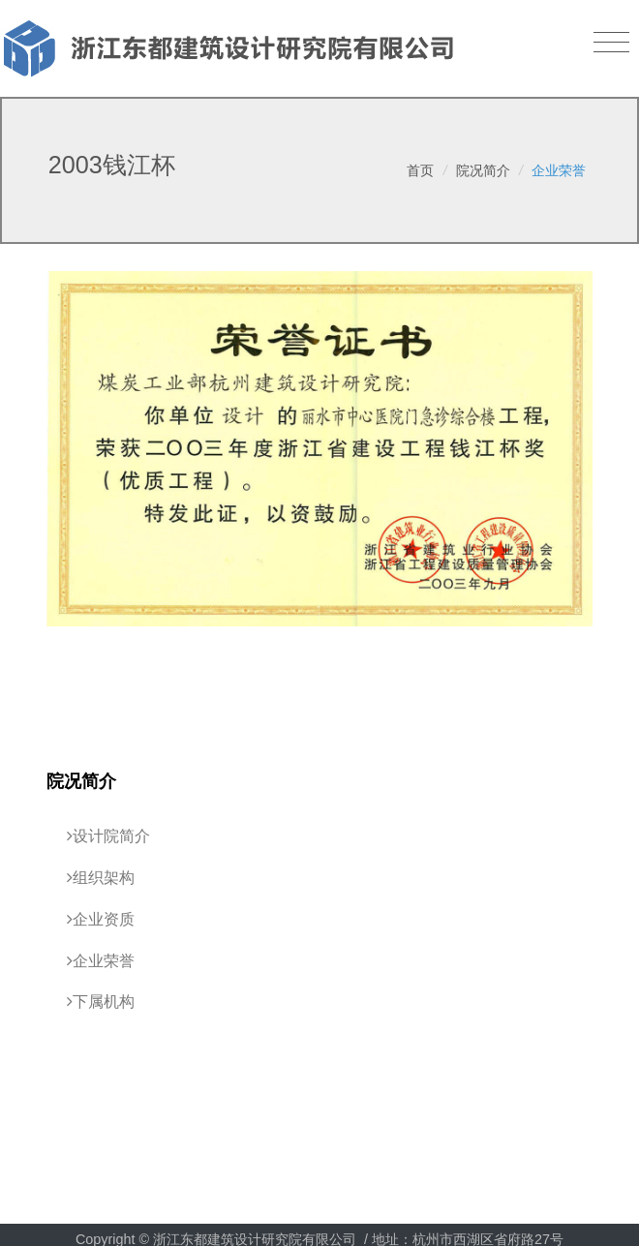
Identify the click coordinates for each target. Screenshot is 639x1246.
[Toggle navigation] (611, 42)
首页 (420, 170)
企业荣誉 (559, 170)
